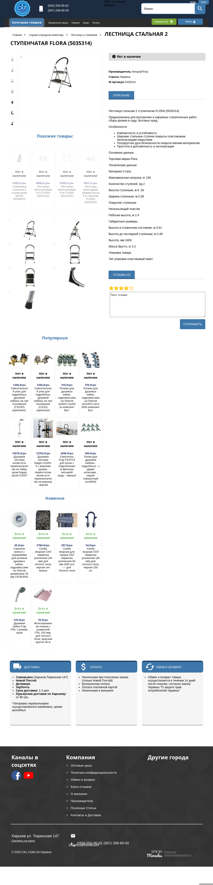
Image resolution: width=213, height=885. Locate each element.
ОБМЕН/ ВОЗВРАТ (169, 667)
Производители (82, 801)
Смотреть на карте (23, 840)
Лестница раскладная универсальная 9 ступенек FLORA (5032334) (90, 194)
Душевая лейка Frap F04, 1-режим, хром (19, 628)
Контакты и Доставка (86, 815)
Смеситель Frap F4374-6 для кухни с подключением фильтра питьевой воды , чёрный (67, 466)
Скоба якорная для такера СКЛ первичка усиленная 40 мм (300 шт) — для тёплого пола (67, 559)
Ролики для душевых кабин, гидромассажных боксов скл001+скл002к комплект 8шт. (67, 399)
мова (193, 2)
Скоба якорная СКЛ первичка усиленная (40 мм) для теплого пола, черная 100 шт (91, 559)
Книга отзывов (81, 786)
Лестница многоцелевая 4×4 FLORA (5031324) (67, 191)
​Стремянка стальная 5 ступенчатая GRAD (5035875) (19, 193)
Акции (86, 23)
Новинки (76, 23)
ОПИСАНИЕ (121, 95)
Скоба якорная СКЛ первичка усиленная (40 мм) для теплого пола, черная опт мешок (43, 559)
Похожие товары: (55, 136)
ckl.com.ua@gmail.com (84, 835)
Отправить (192, 324)
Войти (191, 21)
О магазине (79, 794)
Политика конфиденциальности (94, 772)
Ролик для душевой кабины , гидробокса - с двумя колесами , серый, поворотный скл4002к (91, 469)
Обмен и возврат (83, 779)
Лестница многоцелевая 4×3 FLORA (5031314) (43, 191)
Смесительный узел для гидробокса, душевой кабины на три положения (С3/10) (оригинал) (43, 399)
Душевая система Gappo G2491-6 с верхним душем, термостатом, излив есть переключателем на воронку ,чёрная (43, 470)
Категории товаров (27, 22)
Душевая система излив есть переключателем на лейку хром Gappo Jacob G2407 (19, 466)
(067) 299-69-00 (58, 10)
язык (203, 2)
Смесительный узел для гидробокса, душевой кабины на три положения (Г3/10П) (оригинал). (19, 399)
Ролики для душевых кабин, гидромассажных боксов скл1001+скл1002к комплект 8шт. (91, 399)
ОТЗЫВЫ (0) (121, 274)
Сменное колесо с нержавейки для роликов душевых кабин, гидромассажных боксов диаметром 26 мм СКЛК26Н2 (19, 562)
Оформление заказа (58, 23)
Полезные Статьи (83, 808)
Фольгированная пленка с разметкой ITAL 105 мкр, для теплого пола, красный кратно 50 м (43, 633)
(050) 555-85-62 (58, 5)
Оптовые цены (81, 765)
